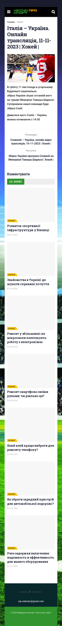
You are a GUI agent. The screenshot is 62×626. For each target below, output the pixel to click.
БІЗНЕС (11, 221)
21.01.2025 (12, 508)
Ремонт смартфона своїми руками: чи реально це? (27, 394)
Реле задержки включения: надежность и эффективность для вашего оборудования (30, 557)
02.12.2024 (12, 566)
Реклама (24, 592)
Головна (11, 22)
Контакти (36, 592)
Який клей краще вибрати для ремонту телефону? (30, 448)
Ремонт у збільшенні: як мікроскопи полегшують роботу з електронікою (26, 338)
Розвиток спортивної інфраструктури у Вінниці (28, 228)
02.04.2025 (12, 401)
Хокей (20, 22)
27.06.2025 (12, 289)
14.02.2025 (12, 454)
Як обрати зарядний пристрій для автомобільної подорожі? (30, 501)
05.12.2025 (12, 235)
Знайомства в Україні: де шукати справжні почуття (28, 282)
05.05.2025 (12, 347)
